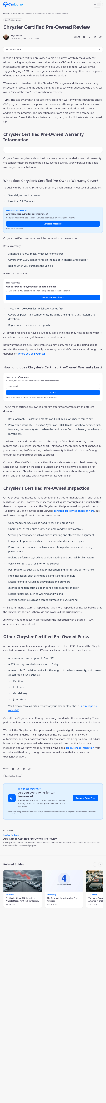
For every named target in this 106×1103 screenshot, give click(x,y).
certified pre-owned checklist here (74, 510)
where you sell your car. (32, 353)
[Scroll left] (95, 864)
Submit (53, 392)
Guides (6, 13)
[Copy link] (100, 37)
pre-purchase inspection (80, 747)
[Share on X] (89, 37)
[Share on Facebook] (84, 37)
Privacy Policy (35, 397)
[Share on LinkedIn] (95, 37)
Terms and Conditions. (50, 397)
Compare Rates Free (53, 223)
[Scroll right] (100, 864)
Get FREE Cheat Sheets (53, 297)
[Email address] (53, 386)
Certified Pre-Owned (22, 13)
